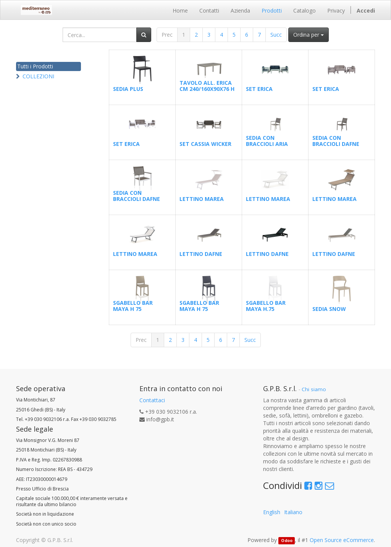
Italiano (293, 512)
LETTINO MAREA (201, 198)
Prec (167, 34)
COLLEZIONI (38, 76)
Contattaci (152, 400)
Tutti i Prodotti (35, 66)
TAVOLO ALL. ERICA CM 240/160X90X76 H (206, 85)
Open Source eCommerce (342, 540)
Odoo (286, 540)
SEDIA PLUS (128, 88)
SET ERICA (259, 88)
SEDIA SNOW (329, 308)
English (271, 512)
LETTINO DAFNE (200, 253)
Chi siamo (314, 389)
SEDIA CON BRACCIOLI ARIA (267, 140)
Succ (276, 34)
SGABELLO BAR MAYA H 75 (133, 305)
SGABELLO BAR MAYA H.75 (266, 305)
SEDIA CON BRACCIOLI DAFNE (335, 140)
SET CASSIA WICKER (205, 143)
